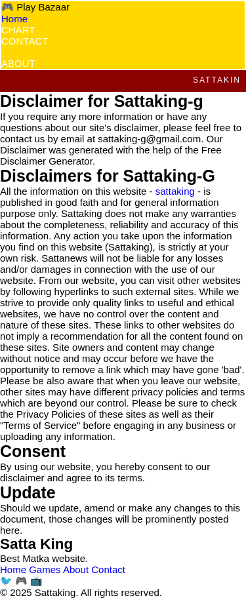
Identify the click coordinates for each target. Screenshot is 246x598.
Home (14, 18)
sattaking (175, 191)
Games (44, 569)
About (76, 569)
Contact (108, 569)
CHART (18, 29)
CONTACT (24, 41)
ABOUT (18, 63)
